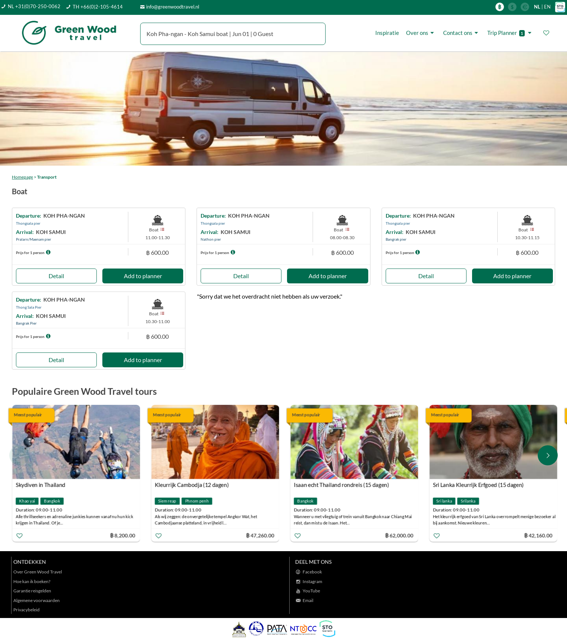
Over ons (421, 32)
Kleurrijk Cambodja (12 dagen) (192, 485)
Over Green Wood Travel (37, 572)
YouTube (311, 590)
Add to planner (143, 275)
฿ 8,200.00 (123, 535)
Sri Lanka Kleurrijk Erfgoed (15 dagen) (479, 485)
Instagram (312, 581)
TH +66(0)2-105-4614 (98, 7)
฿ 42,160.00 (539, 535)
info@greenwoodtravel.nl (172, 7)
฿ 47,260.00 (261, 535)
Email (308, 600)
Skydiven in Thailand (41, 485)
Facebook (312, 572)
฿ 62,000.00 (400, 535)
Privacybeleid (26, 609)
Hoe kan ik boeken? (31, 581)
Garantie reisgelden (32, 590)
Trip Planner (510, 32)
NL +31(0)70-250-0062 (34, 6)
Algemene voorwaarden (36, 600)
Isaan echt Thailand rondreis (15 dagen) (342, 485)
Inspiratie (387, 32)
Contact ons (461, 32)
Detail (56, 275)
